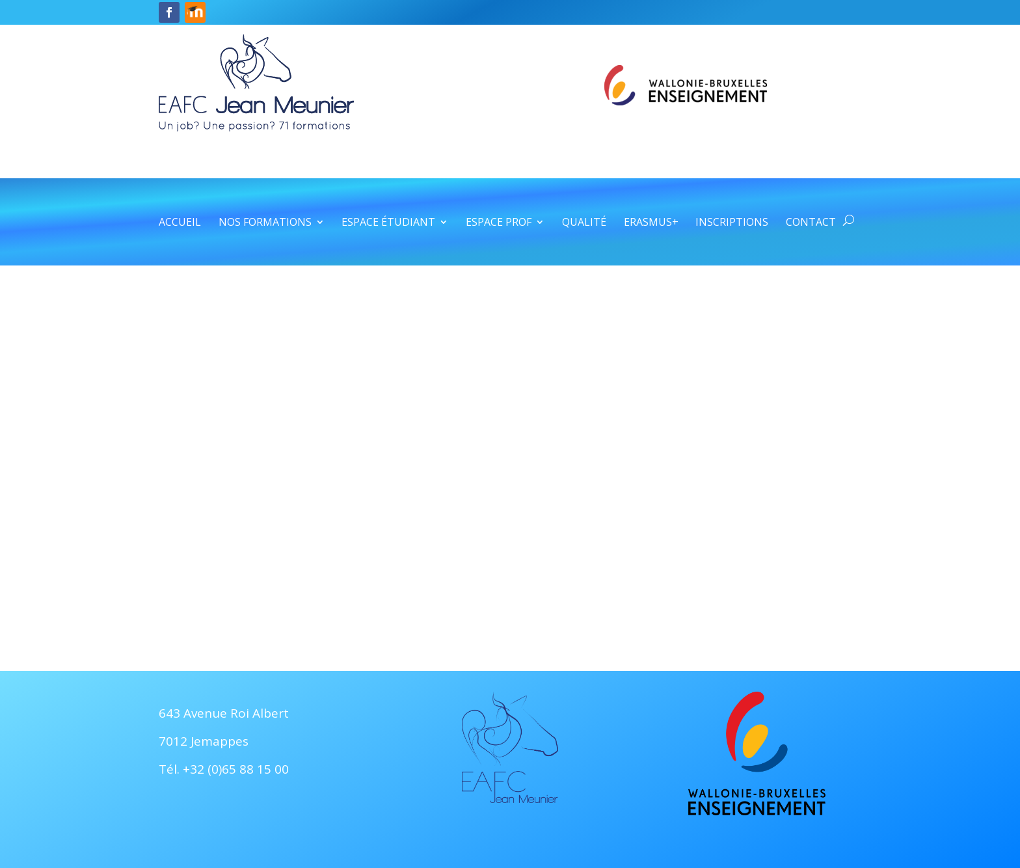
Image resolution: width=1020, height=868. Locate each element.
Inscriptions (731, 223)
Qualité (584, 223)
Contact (811, 223)
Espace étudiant (388, 223)
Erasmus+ (651, 223)
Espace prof (498, 223)
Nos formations (265, 223)
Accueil (180, 223)
